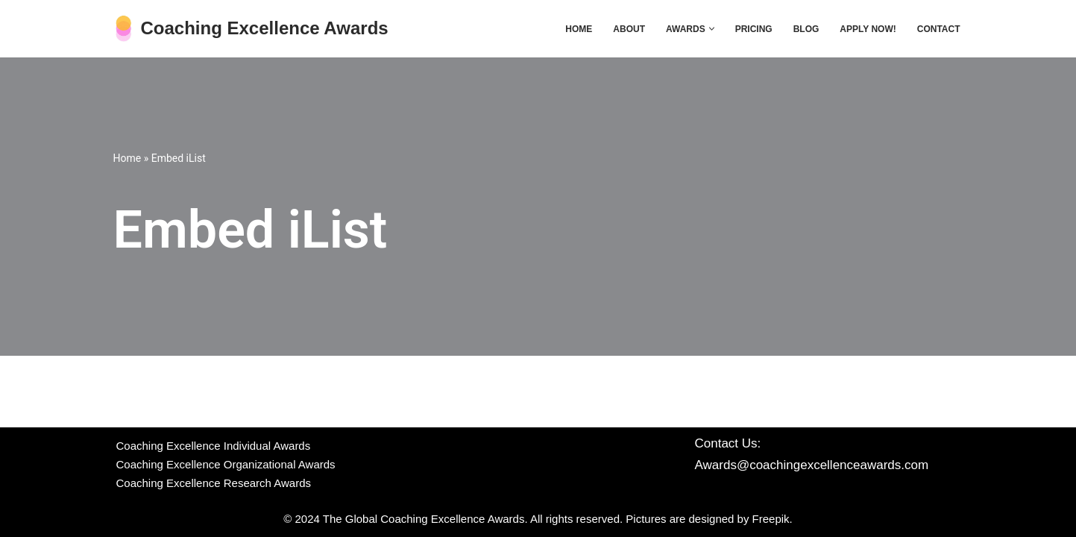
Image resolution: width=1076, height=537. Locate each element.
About (629, 29)
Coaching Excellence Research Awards (214, 483)
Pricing (754, 29)
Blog (806, 29)
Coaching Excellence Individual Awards (213, 445)
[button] (711, 28)
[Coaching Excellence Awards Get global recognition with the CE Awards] (250, 28)
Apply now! (868, 29)
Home (578, 29)
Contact (938, 29)
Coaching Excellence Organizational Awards (226, 464)
